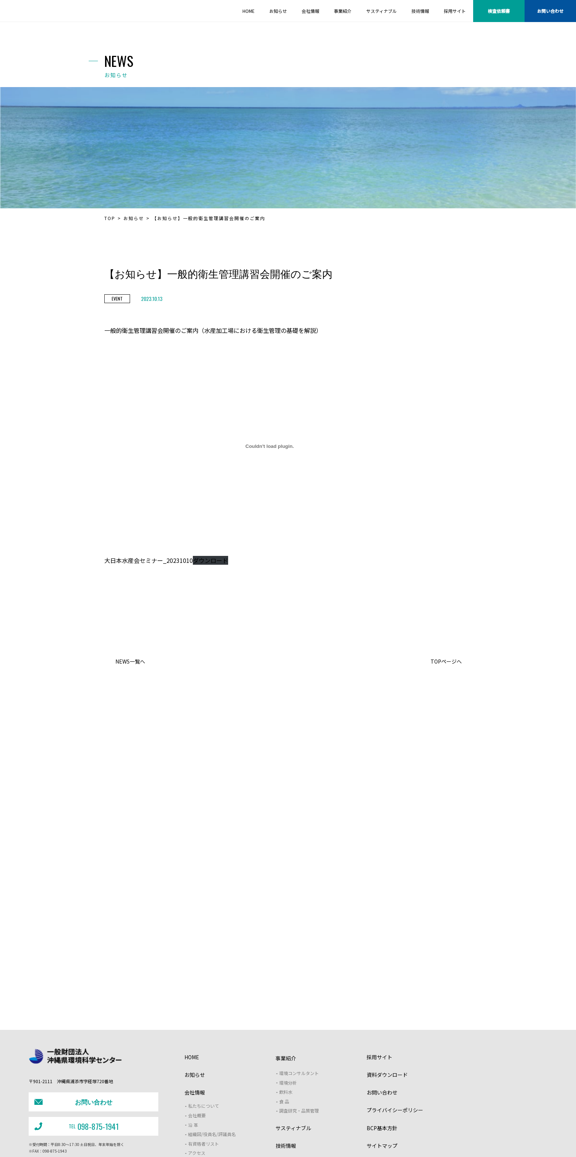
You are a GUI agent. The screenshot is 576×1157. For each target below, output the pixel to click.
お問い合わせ (550, 11)
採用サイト (379, 985)
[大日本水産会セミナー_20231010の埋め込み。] (269, 446)
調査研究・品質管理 (299, 1039)
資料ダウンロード (387, 1002)
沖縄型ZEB (409, 1125)
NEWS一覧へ (130, 661)
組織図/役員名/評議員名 (212, 1062)
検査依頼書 (499, 11)
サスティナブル (293, 1056)
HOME (191, 985)
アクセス (196, 1081)
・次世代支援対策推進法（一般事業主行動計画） (371, 1140)
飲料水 (285, 1020)
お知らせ (133, 218)
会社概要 (197, 1043)
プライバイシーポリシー (395, 1038)
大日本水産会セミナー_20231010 (148, 560)
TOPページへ (446, 661)
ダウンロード (210, 560)
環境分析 (288, 1010)
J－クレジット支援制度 (220, 1125)
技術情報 (286, 1073)
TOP (109, 218)
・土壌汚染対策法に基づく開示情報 (213, 1140)
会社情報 (194, 1020)
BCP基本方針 (382, 1056)
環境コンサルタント (299, 1001)
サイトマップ (382, 1073)
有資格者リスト (203, 1071)
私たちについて (203, 1034)
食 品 (284, 1029)
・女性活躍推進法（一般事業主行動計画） (287, 1140)
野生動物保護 (318, 1125)
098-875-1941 (75, 1048)
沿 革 (193, 1053)
